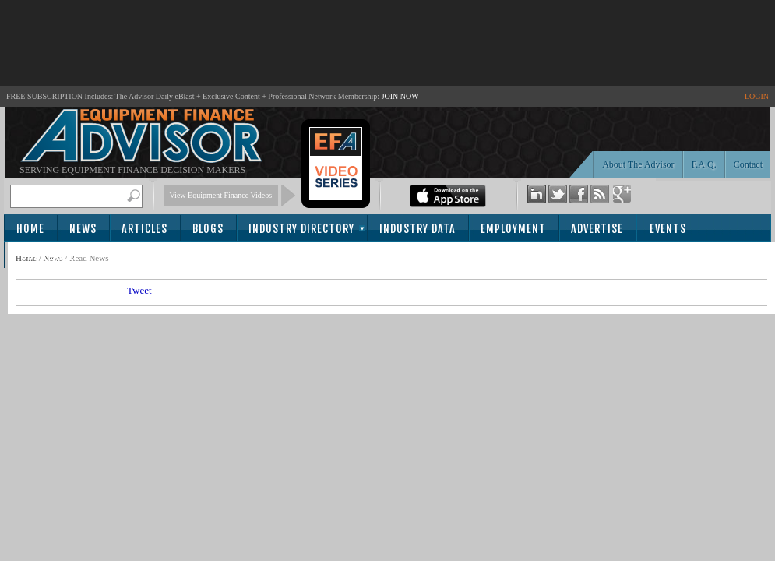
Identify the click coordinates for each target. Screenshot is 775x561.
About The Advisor (638, 164)
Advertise (597, 228)
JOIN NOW (400, 96)
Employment (513, 228)
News (83, 228)
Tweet (139, 290)
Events (668, 228)
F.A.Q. (704, 164)
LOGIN (757, 96)
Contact (748, 164)
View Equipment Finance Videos (221, 195)
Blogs (208, 228)
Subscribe (48, 256)
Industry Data (417, 228)
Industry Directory (301, 228)
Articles (144, 228)
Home (30, 228)
